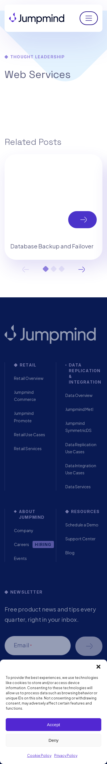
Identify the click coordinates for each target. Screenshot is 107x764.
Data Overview (78, 395)
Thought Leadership (37, 56)
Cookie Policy (39, 755)
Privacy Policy (65, 755)
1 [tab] (46, 269)
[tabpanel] (53, 207)
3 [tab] (62, 269)
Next (81, 269)
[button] (98, 667)
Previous (25, 269)
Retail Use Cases (29, 434)
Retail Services (28, 448)
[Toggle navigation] (89, 18)
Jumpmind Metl (79, 409)
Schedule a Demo (82, 524)
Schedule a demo (88, 646)
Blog (70, 552)
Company (23, 530)
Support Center (80, 538)
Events (20, 558)
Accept (53, 724)
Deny (53, 740)
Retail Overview (28, 378)
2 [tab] (54, 269)
